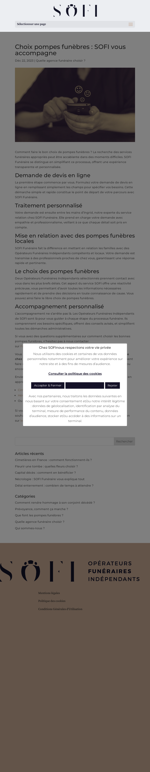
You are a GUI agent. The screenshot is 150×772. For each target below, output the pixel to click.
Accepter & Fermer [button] (47, 385)
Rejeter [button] (112, 385)
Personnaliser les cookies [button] (85, 385)
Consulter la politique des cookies (75, 374)
